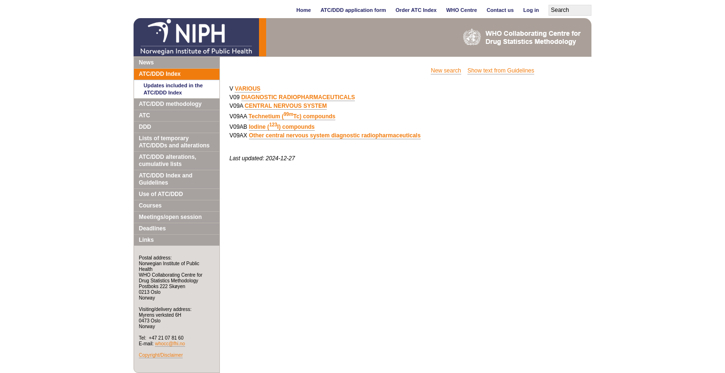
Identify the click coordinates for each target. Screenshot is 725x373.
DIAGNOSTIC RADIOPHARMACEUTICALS (298, 97)
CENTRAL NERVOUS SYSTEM (286, 106)
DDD (145, 127)
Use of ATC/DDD (161, 194)
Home (303, 10)
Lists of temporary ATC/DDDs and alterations (174, 142)
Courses (150, 205)
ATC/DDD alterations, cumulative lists (167, 160)
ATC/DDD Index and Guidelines (165, 179)
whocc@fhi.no (170, 343)
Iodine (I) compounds (282, 127)
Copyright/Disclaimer (161, 355)
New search (446, 70)
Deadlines (152, 228)
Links (146, 240)
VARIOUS (247, 88)
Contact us (500, 10)
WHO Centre (461, 10)
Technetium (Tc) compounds (292, 116)
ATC (144, 115)
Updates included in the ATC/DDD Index (173, 89)
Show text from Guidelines (500, 70)
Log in (531, 10)
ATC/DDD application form (353, 10)
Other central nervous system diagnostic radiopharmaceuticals (335, 135)
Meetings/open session (170, 217)
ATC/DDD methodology (170, 104)
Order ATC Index (415, 10)
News (146, 62)
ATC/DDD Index (160, 74)
